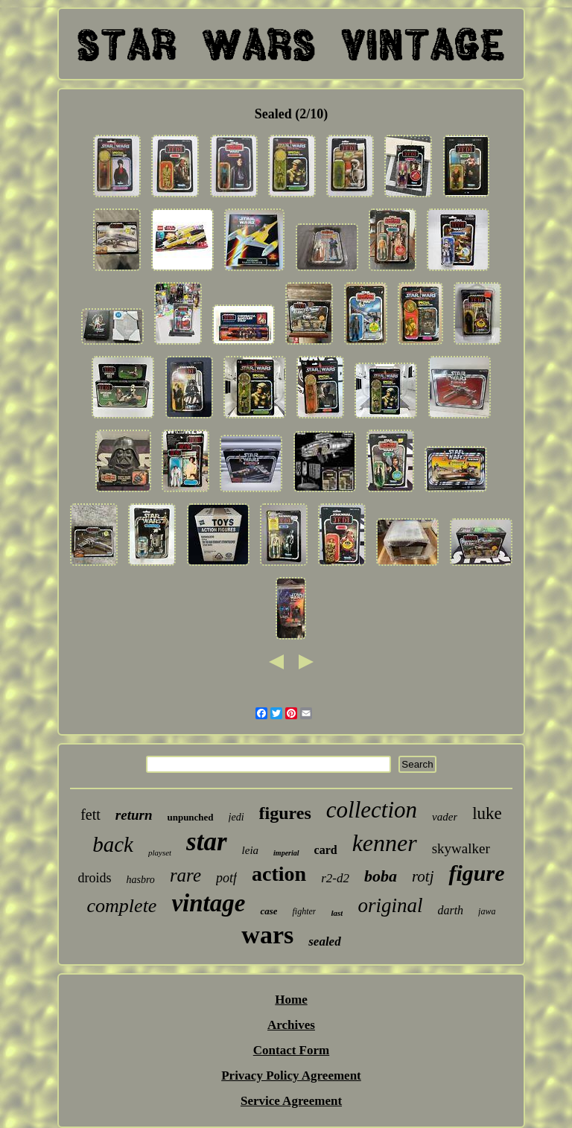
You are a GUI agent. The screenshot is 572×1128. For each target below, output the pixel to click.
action (279, 873)
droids (94, 877)
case (268, 911)
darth (450, 910)
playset (159, 852)
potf (226, 877)
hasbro (140, 879)
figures (285, 813)
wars (267, 935)
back (112, 844)
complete (122, 906)
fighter (304, 911)
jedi (236, 817)
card (325, 850)
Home (291, 999)
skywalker (461, 848)
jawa (486, 911)
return (134, 815)
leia (250, 850)
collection (371, 810)
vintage (208, 903)
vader (444, 817)
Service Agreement (291, 1101)
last (337, 912)
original (390, 905)
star (206, 841)
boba (380, 876)
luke (487, 813)
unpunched (190, 817)
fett (90, 814)
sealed (324, 941)
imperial (286, 853)
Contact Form (291, 1050)
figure (476, 873)
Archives (291, 1025)
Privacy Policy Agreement (291, 1075)
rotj (423, 876)
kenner (384, 842)
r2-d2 (335, 878)
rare (185, 875)
